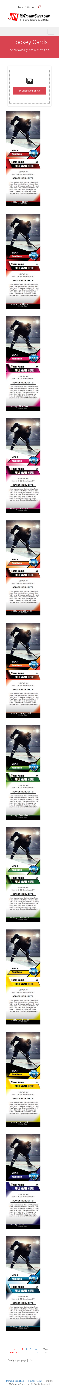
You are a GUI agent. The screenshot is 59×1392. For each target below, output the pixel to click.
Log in (21, 7)
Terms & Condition (15, 1381)
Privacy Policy (35, 1381)
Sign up (30, 7)
